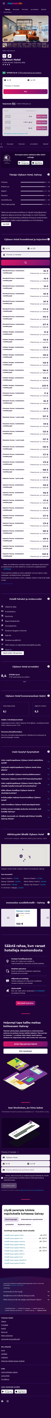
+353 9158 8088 (8, 70)
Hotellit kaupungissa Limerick (14, 1241)
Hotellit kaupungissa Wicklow (14, 1263)
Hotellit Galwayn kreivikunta (13, 1310)
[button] (3, 3)
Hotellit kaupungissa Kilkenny (14, 1244)
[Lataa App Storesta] (37, 163)
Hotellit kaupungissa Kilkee (13, 1251)
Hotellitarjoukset (10, 1308)
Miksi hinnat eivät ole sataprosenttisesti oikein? (26, 1299)
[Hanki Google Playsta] (24, 163)
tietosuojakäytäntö (38, 1190)
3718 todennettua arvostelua (29, 73)
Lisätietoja (7, 569)
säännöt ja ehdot (25, 1190)
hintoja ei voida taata (16, 1285)
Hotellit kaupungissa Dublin (14, 1235)
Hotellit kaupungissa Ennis (13, 1257)
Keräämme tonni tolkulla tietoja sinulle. (26, 1295)
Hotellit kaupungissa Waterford (15, 1260)
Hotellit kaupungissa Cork (13, 1238)
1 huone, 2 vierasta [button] (11, 86)
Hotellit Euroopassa (24, 1308)
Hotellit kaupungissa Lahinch (14, 1254)
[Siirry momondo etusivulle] (15, 3)
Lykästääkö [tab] (9, 1224)
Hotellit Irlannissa (38, 1308)
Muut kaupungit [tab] (11, 1219)
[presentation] (37, 162)
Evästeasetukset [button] (7, 583)
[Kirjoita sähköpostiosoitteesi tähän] (27, 1169)
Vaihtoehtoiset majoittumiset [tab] (32, 1219)
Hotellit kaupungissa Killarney (14, 1248)
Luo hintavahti (39, 991)
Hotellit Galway (29, 1310)
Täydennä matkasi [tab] (24, 1224)
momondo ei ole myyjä (26, 1291)
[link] (25, 1003)
